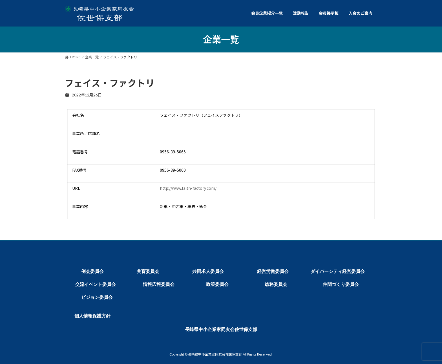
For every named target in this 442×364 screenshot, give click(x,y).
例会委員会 (92, 271)
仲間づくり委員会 (341, 284)
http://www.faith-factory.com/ (188, 188)
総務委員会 (276, 284)
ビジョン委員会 (97, 297)
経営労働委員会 (273, 271)
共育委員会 (148, 271)
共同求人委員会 (208, 271)
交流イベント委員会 (95, 284)
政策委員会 (217, 284)
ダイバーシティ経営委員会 (338, 271)
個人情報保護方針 (92, 316)
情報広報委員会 (158, 284)
